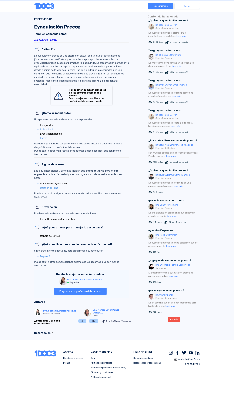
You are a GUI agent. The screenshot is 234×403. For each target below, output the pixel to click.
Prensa (66, 363)
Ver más (173, 319)
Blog (93, 358)
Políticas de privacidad (101, 363)
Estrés (43, 138)
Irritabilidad (46, 129)
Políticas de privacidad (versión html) (108, 367)
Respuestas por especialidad (147, 363)
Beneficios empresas (73, 358)
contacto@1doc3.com (187, 359)
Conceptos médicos (143, 358)
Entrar (187, 6)
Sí (82, 321)
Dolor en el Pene (49, 188)
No (93, 321)
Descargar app (161, 6)
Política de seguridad (101, 377)
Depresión (45, 256)
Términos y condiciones (102, 372)
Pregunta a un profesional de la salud (80, 291)
